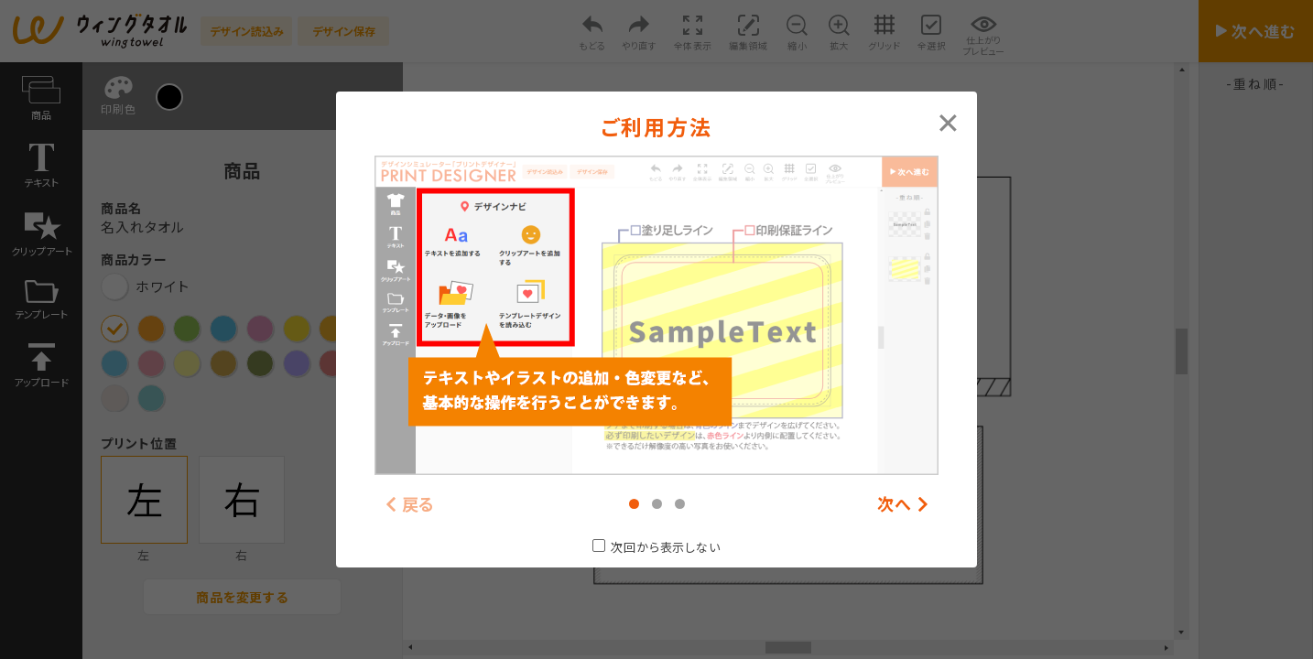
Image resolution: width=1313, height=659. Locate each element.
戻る (419, 503)
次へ (894, 503)
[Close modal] (948, 120)
